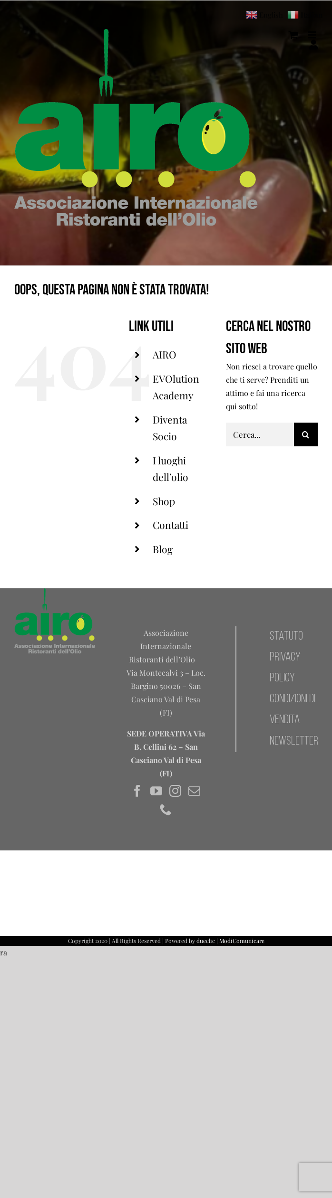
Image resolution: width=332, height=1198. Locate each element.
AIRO (164, 354)
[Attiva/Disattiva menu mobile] (313, 35)
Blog (163, 549)
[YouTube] (156, 791)
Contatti (170, 524)
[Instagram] (175, 791)
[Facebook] (137, 791)
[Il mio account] (313, 45)
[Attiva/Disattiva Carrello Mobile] (293, 35)
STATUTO (286, 636)
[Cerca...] (260, 434)
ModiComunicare (241, 940)
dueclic (205, 940)
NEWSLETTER (294, 741)
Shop (164, 501)
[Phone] (166, 809)
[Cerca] (306, 434)
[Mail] (194, 791)
